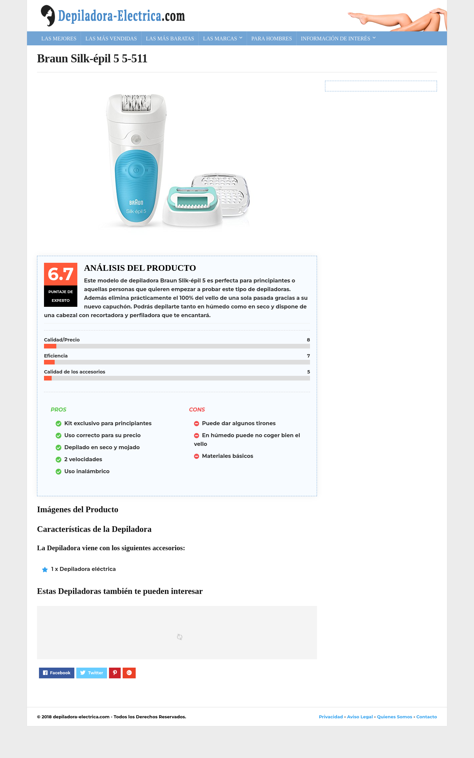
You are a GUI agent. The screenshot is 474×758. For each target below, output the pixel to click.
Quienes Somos (394, 716)
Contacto (426, 716)
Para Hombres (271, 38)
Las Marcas (220, 38)
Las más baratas (170, 38)
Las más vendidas (111, 38)
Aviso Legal (360, 716)
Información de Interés (335, 38)
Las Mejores (58, 38)
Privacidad (331, 716)
